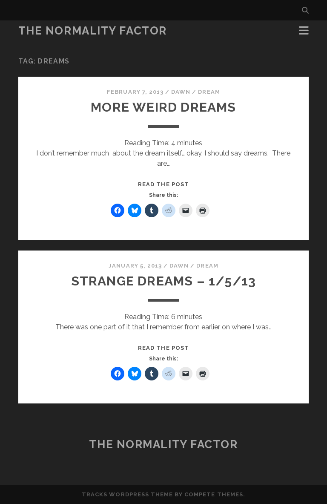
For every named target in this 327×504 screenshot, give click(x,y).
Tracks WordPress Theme (127, 494)
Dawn (180, 92)
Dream (209, 92)
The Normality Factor (92, 30)
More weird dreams (163, 107)
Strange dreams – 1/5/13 (163, 281)
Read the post (163, 184)
